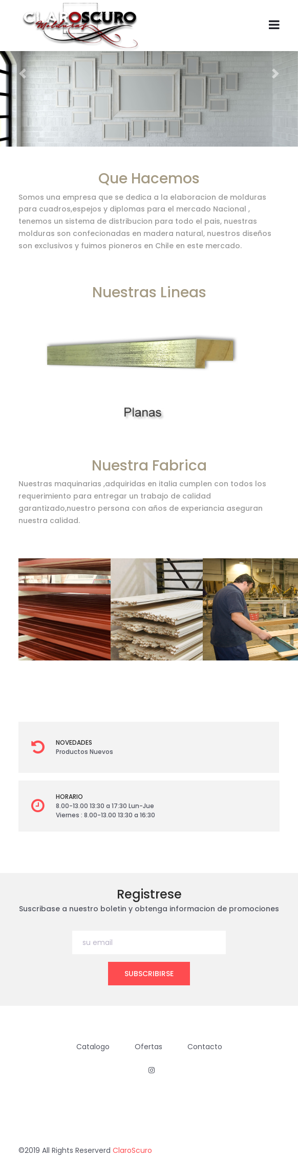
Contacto (204, 1047)
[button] (22, 73)
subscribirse (149, 973)
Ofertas (148, 1047)
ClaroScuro (132, 1150)
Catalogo (93, 1047)
